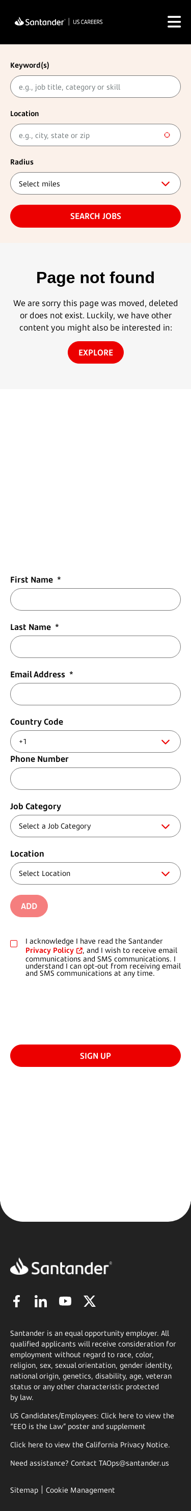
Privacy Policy (49, 950)
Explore (95, 352)
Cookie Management (80, 1490)
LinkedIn (41, 1301)
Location (24, 113)
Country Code (36, 721)
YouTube (65, 1301)
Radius (22, 162)
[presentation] (87, 1009)
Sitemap (24, 1490)
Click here (26, 1444)
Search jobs (95, 216)
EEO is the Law (38, 1426)
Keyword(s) (29, 65)
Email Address (41, 674)
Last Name (34, 627)
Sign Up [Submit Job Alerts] (95, 1055)
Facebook (16, 1301)
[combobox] (95, 135)
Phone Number (39, 758)
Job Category (35, 806)
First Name (35, 579)
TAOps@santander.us (134, 1463)
